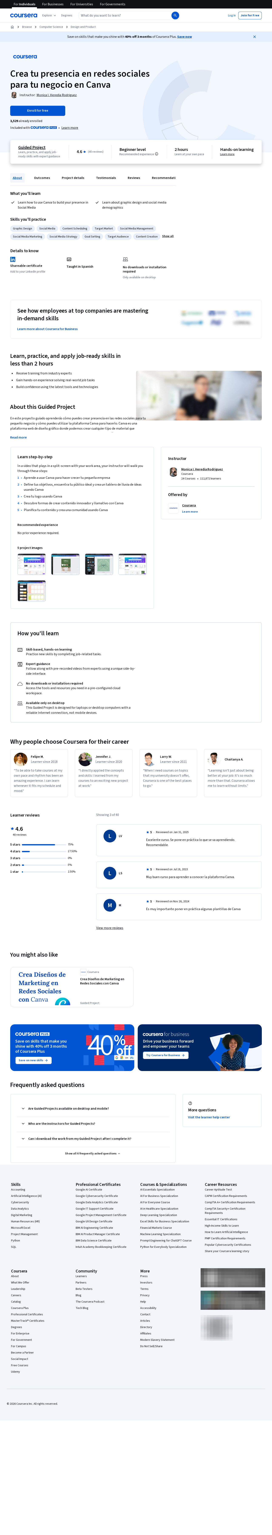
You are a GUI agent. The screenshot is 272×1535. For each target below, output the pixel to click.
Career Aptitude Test (218, 1190)
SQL (13, 1247)
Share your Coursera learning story (227, 1251)
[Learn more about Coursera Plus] (69, 127)
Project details (73, 178)
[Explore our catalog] (50, 15)
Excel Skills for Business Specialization (164, 1221)
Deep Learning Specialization (158, 1215)
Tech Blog (82, 1308)
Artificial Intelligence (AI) (26, 1196)
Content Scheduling (74, 228)
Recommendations (166, 178)
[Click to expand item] (31, 564)
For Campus (18, 1346)
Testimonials (106, 178)
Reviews (134, 178)
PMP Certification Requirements (225, 1238)
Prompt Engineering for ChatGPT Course (166, 1240)
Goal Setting (92, 237)
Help (143, 1302)
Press (144, 1276)
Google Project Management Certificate (101, 1215)
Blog (78, 1295)
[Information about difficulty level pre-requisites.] (156, 154)
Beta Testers (84, 1289)
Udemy (15, 1372)
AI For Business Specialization (159, 1196)
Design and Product (83, 27)
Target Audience (118, 237)
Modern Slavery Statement (157, 1340)
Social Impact (19, 1359)
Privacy (145, 1295)
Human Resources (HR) (25, 1221)
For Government (21, 1340)
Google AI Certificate (89, 1190)
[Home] (12, 27)
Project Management (24, 1234)
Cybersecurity (20, 1202)
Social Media (47, 228)
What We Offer (20, 1283)
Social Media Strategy (63, 237)
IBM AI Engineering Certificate (94, 1228)
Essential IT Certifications (221, 1219)
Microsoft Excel (20, 1228)
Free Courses (19, 1365)
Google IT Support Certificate (94, 1209)
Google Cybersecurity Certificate (97, 1196)
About (17, 178)
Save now (184, 36)
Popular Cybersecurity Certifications (228, 1245)
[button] (67, 15)
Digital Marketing (21, 1215)
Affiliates (145, 1333)
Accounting (18, 1190)
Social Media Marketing (27, 237)
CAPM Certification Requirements (226, 1196)
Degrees (16, 1327)
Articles (145, 1321)
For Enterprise (20, 1333)
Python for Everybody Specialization (163, 1247)
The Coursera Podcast (90, 1302)
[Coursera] (23, 15)
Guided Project (31, 147)
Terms (144, 1289)
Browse (27, 27)
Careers (16, 1295)
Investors (146, 1283)
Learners (81, 1276)
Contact (145, 1314)
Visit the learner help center (209, 1117)
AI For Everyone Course (155, 1202)
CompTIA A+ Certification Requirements (230, 1202)
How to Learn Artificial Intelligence (226, 1232)
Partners (81, 1283)
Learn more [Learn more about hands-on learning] (227, 154)
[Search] (175, 15)
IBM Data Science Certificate (94, 1240)
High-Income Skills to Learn (222, 1226)
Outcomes (42, 178)
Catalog (16, 1302)
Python (15, 1240)
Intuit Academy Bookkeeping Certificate (101, 1247)
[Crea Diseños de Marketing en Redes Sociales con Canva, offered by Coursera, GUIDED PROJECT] (106, 981)
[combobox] (120, 15)
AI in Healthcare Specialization (159, 1209)
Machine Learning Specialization (160, 1234)
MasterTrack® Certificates (27, 1321)
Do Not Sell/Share (151, 1346)
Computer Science (51, 27)
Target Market (104, 228)
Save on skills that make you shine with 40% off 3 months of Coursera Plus (41, 1046)
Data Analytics (20, 1209)
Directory (146, 1327)
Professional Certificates (27, 1314)
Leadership (18, 1289)
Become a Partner (22, 1353)
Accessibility (148, 1308)
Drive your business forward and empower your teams (168, 1043)
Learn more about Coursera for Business (47, 329)
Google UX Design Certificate (94, 1221)
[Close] (254, 37)
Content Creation (147, 237)
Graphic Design (22, 228)
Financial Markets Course (156, 1228)
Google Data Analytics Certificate (97, 1202)
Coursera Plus (20, 1308)
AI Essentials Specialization (157, 1190)
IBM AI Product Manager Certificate (98, 1234)
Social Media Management (136, 228)
